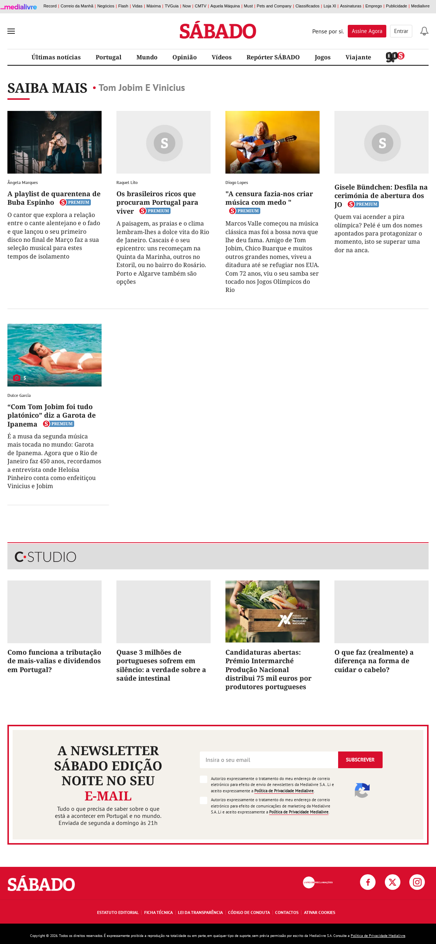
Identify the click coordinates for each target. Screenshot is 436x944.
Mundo (147, 57)
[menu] (11, 31)
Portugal (109, 57)
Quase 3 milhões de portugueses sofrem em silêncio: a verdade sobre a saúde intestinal (161, 665)
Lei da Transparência (200, 912)
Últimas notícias (56, 57)
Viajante (358, 57)
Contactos (286, 912)
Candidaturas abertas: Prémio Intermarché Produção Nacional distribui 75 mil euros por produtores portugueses (268, 669)
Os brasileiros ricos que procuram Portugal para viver (157, 202)
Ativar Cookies (319, 912)
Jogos (323, 57)
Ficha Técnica (158, 912)
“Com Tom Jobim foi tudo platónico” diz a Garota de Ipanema (51, 415)
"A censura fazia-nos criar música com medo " (269, 198)
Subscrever (360, 759)
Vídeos (222, 57)
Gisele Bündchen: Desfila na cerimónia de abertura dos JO (381, 195)
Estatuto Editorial (118, 912)
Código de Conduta (249, 912)
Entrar (401, 30)
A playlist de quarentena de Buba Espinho (53, 198)
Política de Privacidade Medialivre (284, 790)
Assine (367, 30)
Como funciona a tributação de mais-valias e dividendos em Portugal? (54, 661)
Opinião (184, 57)
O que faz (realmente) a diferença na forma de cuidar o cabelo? (374, 661)
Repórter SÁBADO (273, 57)
